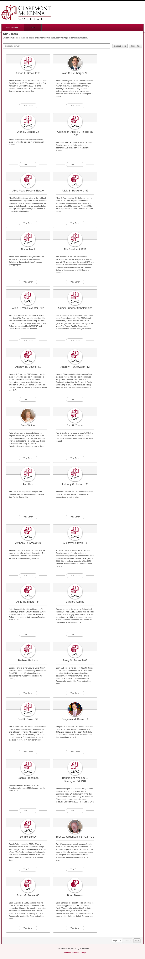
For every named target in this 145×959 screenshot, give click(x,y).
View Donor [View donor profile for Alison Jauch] (28, 282)
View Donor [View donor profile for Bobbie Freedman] (28, 811)
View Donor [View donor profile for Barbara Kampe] (75, 634)
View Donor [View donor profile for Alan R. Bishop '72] (28, 164)
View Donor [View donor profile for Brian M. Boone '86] (28, 928)
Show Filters (135, 46)
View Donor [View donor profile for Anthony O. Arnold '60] (28, 576)
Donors (33, 27)
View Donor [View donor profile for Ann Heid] (28, 517)
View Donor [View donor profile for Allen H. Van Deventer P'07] (28, 341)
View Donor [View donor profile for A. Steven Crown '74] (75, 576)
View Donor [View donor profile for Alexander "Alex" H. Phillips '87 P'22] (75, 164)
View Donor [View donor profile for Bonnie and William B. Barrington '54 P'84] (75, 811)
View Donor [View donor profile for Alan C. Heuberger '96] (75, 106)
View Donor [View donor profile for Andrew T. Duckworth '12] (75, 399)
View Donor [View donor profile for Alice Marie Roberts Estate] (28, 223)
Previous (127, 941)
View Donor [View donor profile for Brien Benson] (75, 928)
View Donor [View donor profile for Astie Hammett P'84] (28, 634)
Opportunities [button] (12, 27)
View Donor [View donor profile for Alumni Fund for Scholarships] (75, 341)
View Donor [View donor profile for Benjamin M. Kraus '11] (75, 752)
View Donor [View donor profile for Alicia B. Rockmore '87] (75, 223)
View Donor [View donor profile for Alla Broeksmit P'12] (75, 282)
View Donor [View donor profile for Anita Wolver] (28, 458)
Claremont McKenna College (74, 953)
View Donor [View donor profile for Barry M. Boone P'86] (75, 693)
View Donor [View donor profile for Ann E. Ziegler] (75, 458)
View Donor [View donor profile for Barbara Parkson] (28, 693)
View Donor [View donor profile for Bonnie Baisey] (28, 869)
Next (137, 941)
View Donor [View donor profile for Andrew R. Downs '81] (28, 399)
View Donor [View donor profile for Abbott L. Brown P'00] (28, 106)
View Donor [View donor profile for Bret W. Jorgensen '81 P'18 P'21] (75, 869)
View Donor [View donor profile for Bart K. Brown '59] (28, 752)
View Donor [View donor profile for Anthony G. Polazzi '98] (75, 517)
